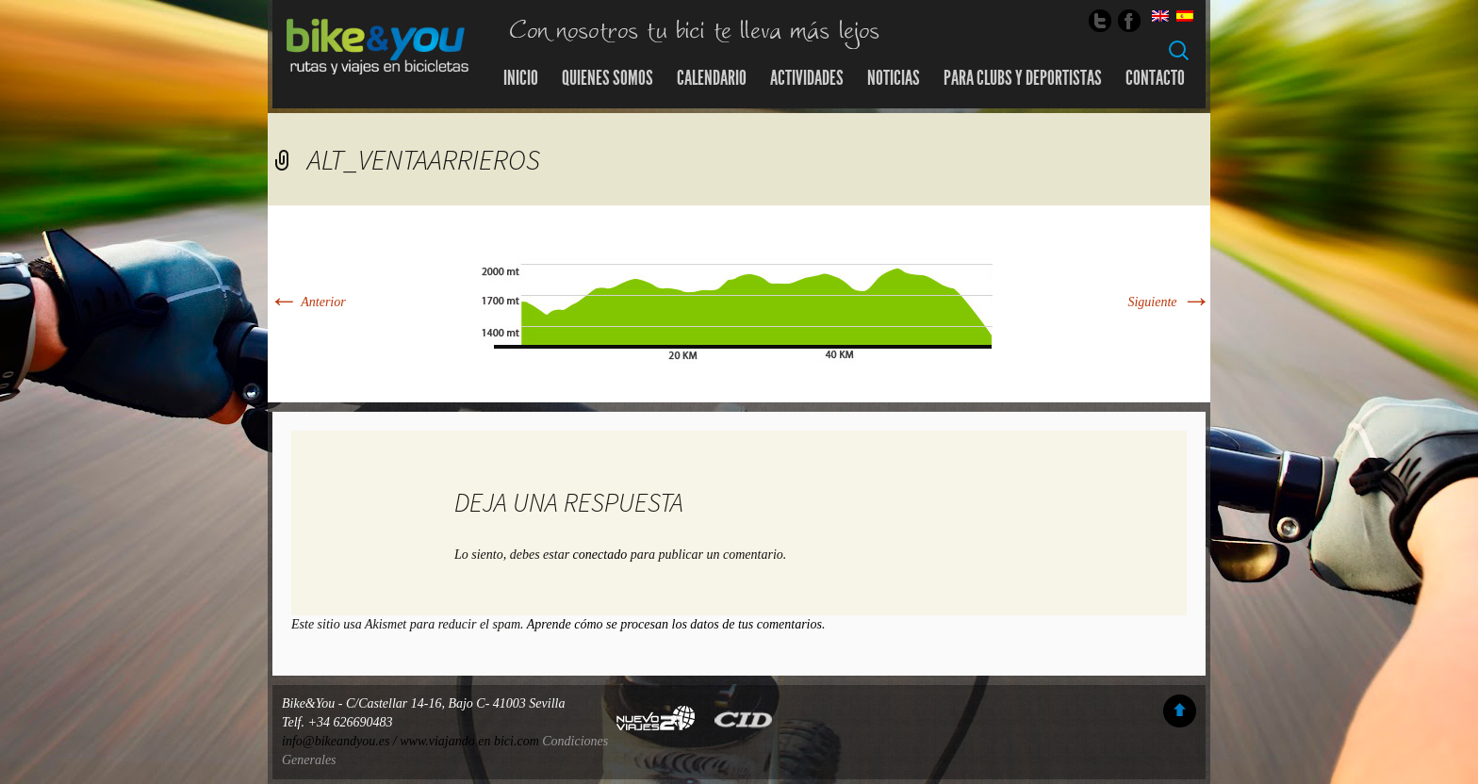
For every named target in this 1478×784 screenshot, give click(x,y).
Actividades (807, 78)
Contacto (1155, 78)
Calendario (712, 78)
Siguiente (1168, 302)
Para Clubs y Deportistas (1023, 78)
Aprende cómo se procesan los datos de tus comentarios (674, 624)
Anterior (307, 302)
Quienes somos (607, 78)
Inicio (520, 78)
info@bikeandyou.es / (341, 741)
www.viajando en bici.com (469, 741)
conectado (600, 554)
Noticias (893, 78)
